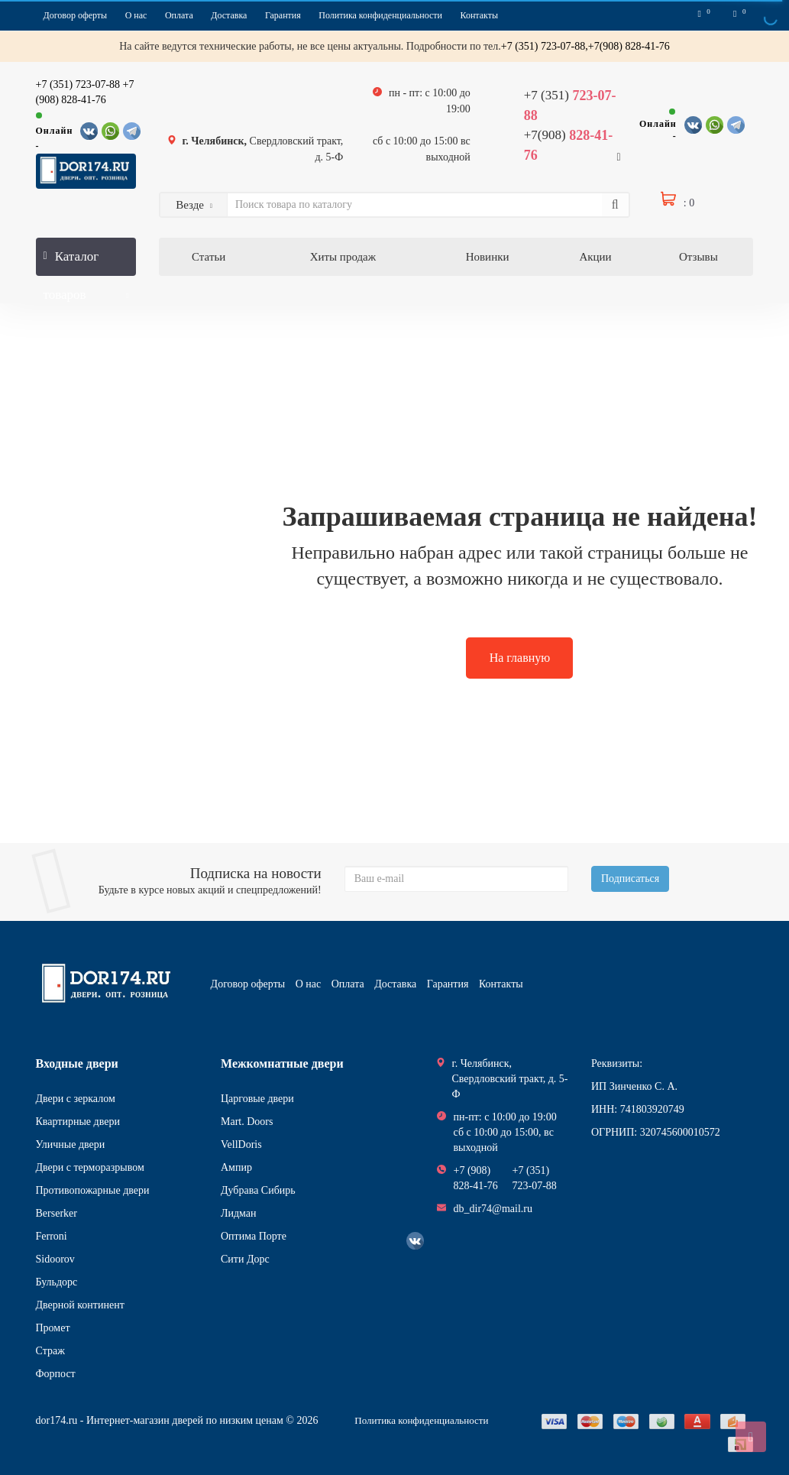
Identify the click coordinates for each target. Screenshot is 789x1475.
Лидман (239, 1213)
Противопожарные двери (93, 1190)
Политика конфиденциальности (380, 15)
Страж (50, 1351)
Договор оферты (76, 15)
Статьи (208, 257)
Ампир (236, 1167)
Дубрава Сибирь (258, 1190)
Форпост (56, 1373)
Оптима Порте (253, 1236)
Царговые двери (257, 1098)
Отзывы (698, 257)
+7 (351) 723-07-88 (78, 84)
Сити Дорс (245, 1259)
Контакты (480, 15)
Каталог (86, 262)
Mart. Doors (247, 1121)
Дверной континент (80, 1305)
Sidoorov (55, 1259)
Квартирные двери (78, 1121)
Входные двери (77, 1063)
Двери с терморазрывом (90, 1167)
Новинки (487, 257)
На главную (520, 657)
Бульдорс (57, 1282)
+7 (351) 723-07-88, (544, 46)
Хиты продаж (343, 257)
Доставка (229, 15)
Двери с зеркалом (75, 1098)
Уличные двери (70, 1144)
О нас (136, 15)
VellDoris (241, 1144)
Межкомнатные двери (282, 1063)
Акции (595, 257)
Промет (53, 1328)
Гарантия (283, 15)
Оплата (179, 15)
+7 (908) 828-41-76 (476, 1178)
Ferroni (51, 1236)
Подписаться (630, 878)
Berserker (56, 1213)
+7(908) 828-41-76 (629, 46)
